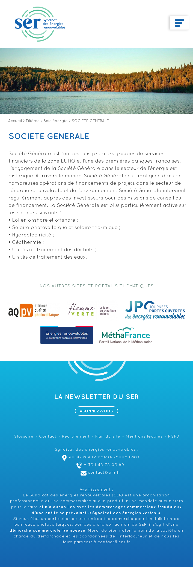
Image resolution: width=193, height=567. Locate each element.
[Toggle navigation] (179, 23)
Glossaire (24, 436)
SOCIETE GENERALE (48, 136)
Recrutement (76, 436)
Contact (48, 436)
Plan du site (107, 436)
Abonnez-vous (96, 411)
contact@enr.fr (99, 473)
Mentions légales (144, 436)
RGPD (173, 436)
